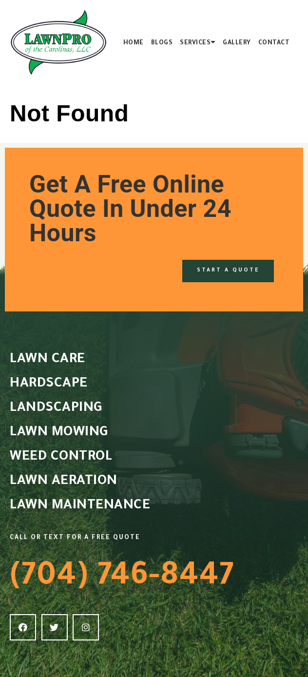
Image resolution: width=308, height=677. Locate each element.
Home (133, 43)
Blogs (162, 43)
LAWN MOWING (59, 433)
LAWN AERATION (63, 482)
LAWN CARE (47, 360)
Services (195, 43)
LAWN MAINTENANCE (80, 506)
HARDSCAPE (49, 384)
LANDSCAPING (56, 409)
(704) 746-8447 (122, 578)
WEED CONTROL (61, 457)
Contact (274, 43)
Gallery (237, 43)
